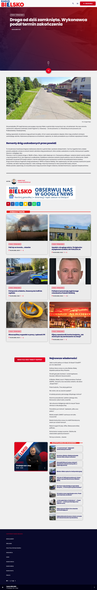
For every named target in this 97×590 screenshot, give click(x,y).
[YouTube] (7, 581)
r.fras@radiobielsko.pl (24, 182)
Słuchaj (88, 3)
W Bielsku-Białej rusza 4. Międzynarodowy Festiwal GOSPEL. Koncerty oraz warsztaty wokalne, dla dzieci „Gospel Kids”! (65, 382)
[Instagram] (13, 581)
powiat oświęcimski (17, 15)
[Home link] (12, 3)
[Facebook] (15, 581)
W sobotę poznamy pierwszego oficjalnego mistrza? (65, 394)
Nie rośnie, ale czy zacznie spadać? (60, 391)
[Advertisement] (48, 46)
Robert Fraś (21, 180)
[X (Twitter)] (9, 581)
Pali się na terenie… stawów (57, 437)
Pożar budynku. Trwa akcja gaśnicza (60, 387)
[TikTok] (11, 581)
